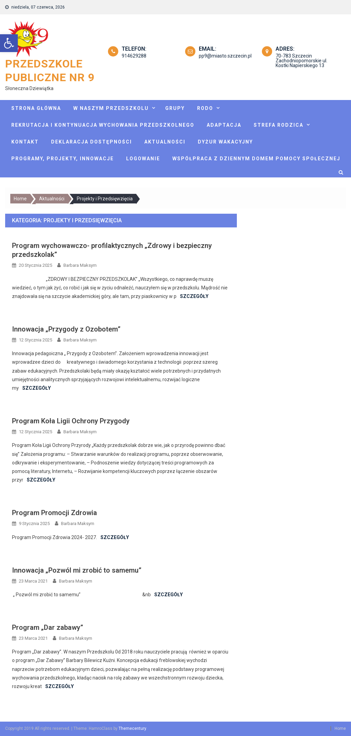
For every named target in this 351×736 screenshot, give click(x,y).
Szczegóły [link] (194, 296)
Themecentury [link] (132, 728)
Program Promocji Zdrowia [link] (54, 513)
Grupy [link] (175, 108)
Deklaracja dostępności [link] (91, 142)
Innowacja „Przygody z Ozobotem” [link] (66, 329)
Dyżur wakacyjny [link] (225, 142)
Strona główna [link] (36, 108)
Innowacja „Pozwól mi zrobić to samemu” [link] (77, 570)
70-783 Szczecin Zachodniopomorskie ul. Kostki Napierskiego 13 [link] (301, 60)
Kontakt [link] (25, 142)
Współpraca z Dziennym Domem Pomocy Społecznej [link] (256, 158)
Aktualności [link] (164, 142)
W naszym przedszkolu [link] (111, 108)
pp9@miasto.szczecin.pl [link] (225, 56)
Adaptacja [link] (224, 125)
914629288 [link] (134, 56)
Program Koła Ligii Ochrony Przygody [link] (71, 421)
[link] (9, 43)
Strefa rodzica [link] (278, 125)
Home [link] (340, 728)
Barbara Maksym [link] (80, 265)
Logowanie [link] (143, 158)
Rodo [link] (205, 108)
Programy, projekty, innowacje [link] (62, 158)
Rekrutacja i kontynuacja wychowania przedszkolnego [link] (102, 125)
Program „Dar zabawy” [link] (47, 627)
